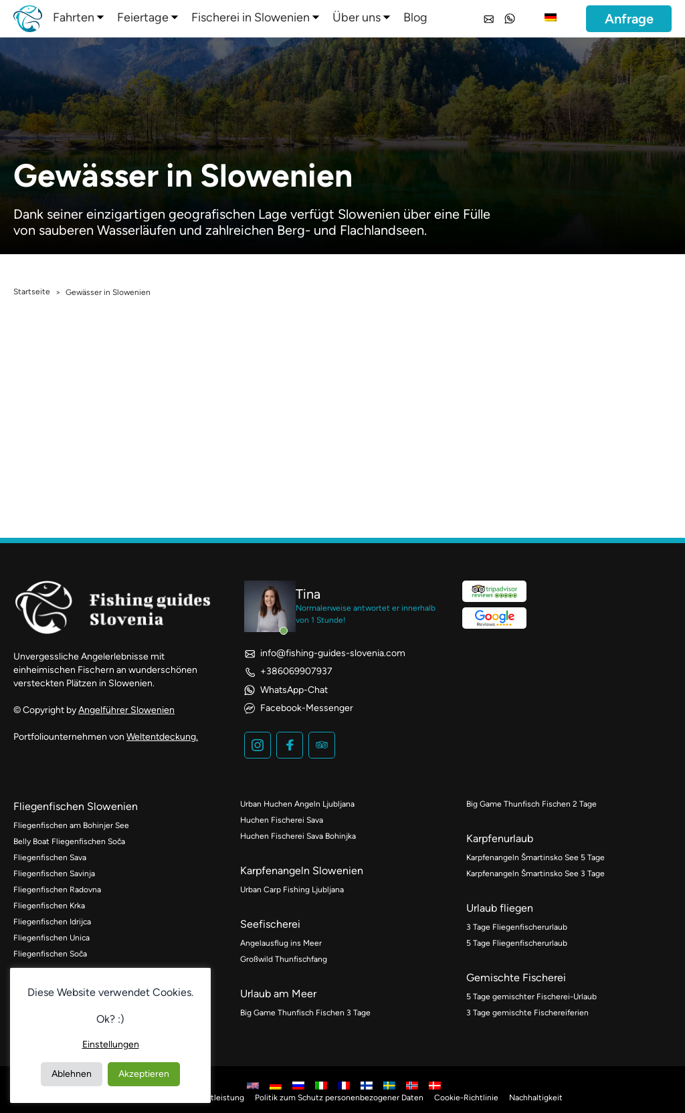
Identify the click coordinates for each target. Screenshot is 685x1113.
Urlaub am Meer (278, 993)
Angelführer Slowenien (126, 710)
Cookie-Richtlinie (466, 1097)
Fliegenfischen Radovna (57, 889)
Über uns (356, 17)
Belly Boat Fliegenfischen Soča (69, 841)
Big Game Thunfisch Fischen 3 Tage (305, 1012)
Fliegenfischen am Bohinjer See (71, 825)
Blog (415, 17)
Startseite (31, 291)
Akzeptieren (143, 1074)
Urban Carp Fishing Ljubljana (292, 889)
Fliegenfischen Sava (49, 857)
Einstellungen (110, 1044)
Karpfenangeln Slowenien (301, 870)
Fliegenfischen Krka (49, 905)
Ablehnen (72, 1074)
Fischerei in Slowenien (250, 17)
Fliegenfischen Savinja (54, 873)
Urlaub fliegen (499, 908)
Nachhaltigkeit (536, 1097)
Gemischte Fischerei (516, 977)
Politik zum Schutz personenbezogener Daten (339, 1097)
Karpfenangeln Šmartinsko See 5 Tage (535, 857)
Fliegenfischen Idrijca (52, 921)
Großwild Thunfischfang (283, 959)
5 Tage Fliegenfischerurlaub (516, 943)
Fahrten (73, 17)
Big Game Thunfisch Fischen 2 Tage (531, 804)
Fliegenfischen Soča (50, 953)
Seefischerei (270, 924)
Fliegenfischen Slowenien (75, 806)
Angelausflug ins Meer (281, 943)
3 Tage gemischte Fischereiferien (527, 1012)
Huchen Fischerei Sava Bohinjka (298, 836)
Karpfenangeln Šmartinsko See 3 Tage (535, 873)
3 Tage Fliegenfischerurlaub (516, 927)
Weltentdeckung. (162, 736)
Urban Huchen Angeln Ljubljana (297, 804)
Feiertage (143, 17)
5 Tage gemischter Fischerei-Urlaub (531, 996)
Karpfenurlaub (499, 838)
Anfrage (629, 19)
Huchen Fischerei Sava (281, 820)
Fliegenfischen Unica (51, 937)
